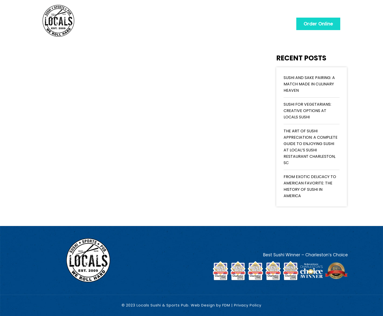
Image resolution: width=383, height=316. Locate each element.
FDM (226, 305)
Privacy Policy (247, 305)
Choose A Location (224, 15)
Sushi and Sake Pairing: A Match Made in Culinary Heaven (309, 84)
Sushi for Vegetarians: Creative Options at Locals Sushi (307, 111)
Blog (269, 14)
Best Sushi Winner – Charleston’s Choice (305, 255)
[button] (318, 24)
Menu (146, 14)
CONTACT (328, 14)
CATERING (296, 14)
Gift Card (174, 14)
